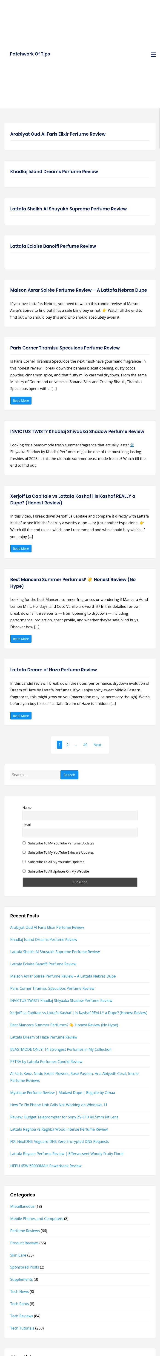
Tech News (19, 1291)
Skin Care (18, 1255)
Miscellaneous (22, 1206)
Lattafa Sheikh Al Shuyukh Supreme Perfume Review (68, 209)
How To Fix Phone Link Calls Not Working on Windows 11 (59, 1104)
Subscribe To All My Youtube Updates (53, 862)
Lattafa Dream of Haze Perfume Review (53, 670)
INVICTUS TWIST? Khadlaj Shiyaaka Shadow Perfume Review (77, 431)
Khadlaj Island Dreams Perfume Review (54, 172)
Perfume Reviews (25, 1230)
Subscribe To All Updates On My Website (56, 871)
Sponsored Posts (24, 1267)
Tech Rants (19, 1303)
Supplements (21, 1279)
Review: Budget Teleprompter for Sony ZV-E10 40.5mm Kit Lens (64, 1117)
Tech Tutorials (22, 1328)
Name (27, 807)
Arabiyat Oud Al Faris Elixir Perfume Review (58, 134)
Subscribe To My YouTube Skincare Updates (58, 852)
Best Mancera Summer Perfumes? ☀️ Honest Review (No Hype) (73, 582)
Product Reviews (24, 1242)
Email (27, 825)
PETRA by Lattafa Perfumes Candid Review (46, 1061)
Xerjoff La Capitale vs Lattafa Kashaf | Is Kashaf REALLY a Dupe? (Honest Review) (72, 499)
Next (97, 744)
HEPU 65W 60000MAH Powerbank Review (46, 1165)
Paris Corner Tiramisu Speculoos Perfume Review (65, 348)
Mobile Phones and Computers (36, 1218)
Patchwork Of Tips (30, 54)
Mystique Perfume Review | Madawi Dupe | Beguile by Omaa (62, 1092)
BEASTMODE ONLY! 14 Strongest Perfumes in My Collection (61, 1049)
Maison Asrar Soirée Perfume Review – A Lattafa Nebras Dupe (78, 290)
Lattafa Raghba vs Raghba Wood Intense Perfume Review (59, 1129)
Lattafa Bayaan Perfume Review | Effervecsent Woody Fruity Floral (67, 1153)
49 (85, 744)
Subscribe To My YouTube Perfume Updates (58, 843)
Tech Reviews (21, 1315)
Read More (22, 401)
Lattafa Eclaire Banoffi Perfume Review (53, 246)
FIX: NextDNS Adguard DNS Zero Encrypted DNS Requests (59, 1141)
